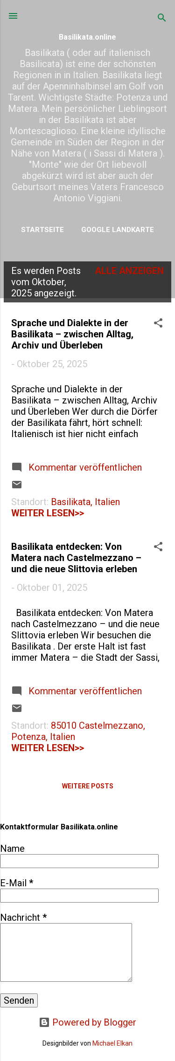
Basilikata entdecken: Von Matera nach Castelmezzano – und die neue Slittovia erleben (76, 558)
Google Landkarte (117, 230)
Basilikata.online (87, 37)
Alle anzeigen (129, 270)
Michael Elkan (112, 1043)
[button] (158, 324)
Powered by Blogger (87, 1022)
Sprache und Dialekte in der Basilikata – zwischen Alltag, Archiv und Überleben (72, 334)
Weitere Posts (87, 786)
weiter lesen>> (47, 513)
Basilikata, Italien (85, 501)
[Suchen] (162, 19)
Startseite (42, 230)
